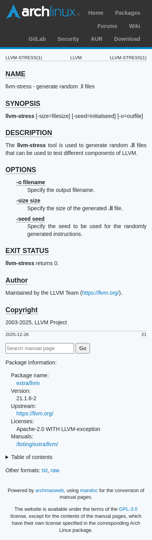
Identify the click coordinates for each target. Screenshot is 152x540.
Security (68, 39)
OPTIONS (20, 170)
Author (16, 280)
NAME (15, 74)
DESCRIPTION (28, 133)
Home (95, 13)
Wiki (134, 26)
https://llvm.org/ (100, 293)
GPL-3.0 (128, 509)
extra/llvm (28, 383)
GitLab (37, 39)
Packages (127, 13)
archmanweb (49, 490)
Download (127, 39)
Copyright (21, 310)
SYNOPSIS (22, 103)
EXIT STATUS (27, 251)
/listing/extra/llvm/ (37, 444)
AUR (97, 39)
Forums (107, 26)
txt (45, 470)
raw (55, 470)
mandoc (89, 490)
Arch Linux (43, 11)
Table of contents (32, 457)
